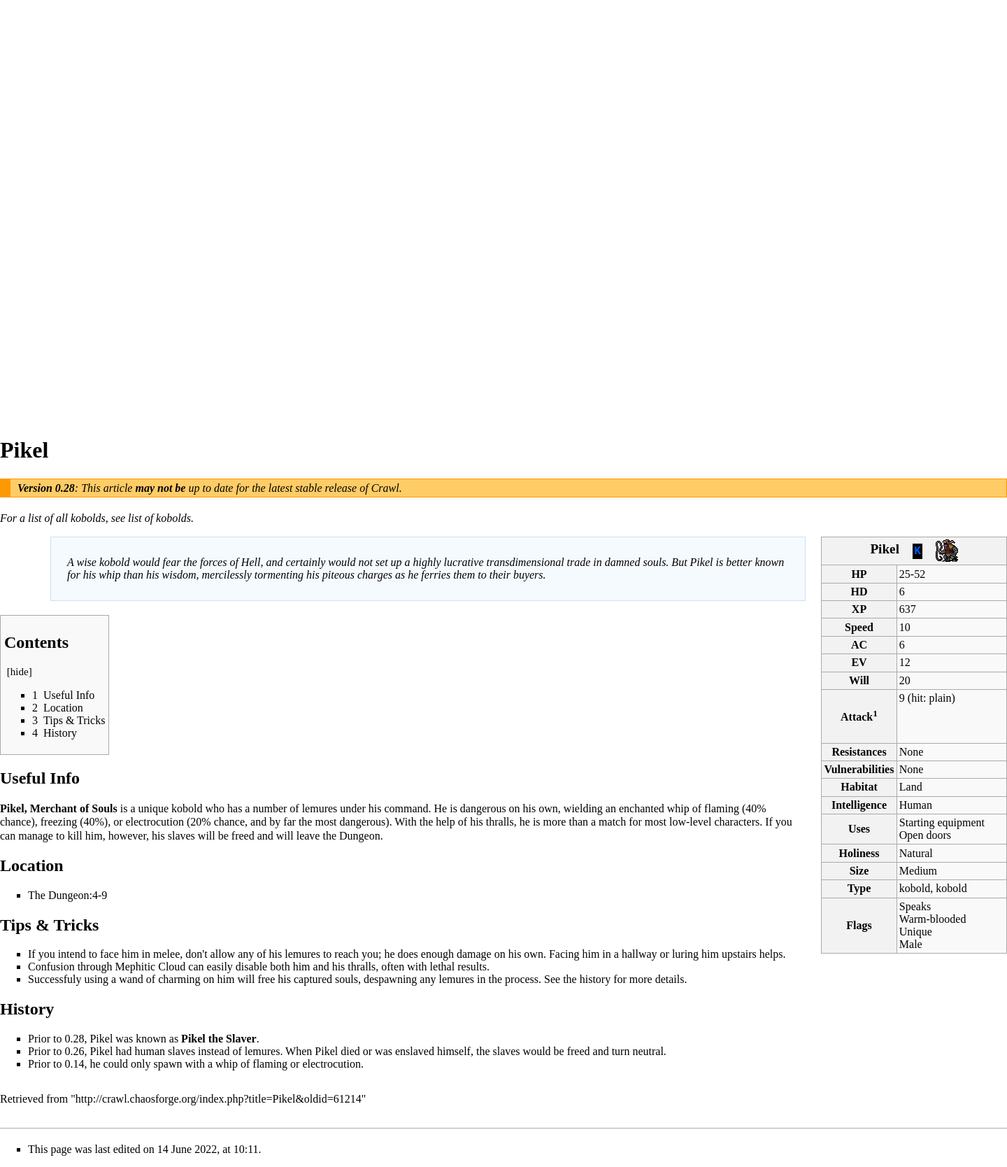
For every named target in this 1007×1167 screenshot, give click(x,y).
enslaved (414, 1051)
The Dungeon (59, 895)
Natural (916, 853)
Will (859, 680)
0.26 (74, 1051)
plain (940, 698)
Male (910, 944)
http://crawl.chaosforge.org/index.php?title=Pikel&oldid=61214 (219, 1099)
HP (858, 574)
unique (153, 808)
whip (678, 808)
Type (859, 888)
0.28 (65, 488)
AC (859, 645)
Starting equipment (942, 822)
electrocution (154, 822)
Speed (859, 627)
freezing (59, 822)
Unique (915, 932)
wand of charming (159, 979)
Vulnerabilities (859, 769)
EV (858, 662)
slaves (181, 1051)
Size (859, 871)
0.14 (74, 1064)
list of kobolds (159, 518)
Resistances (858, 752)
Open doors (925, 835)
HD (859, 591)
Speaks (915, 906)
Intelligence (859, 805)
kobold (186, 808)
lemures (320, 808)
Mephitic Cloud (150, 966)
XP (859, 609)
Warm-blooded (932, 919)
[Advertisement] (56, 210)
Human (915, 805)
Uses (859, 829)
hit (917, 698)
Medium (918, 871)
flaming (721, 808)
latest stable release (313, 488)
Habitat (859, 787)
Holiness (859, 853)
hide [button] (19, 671)
